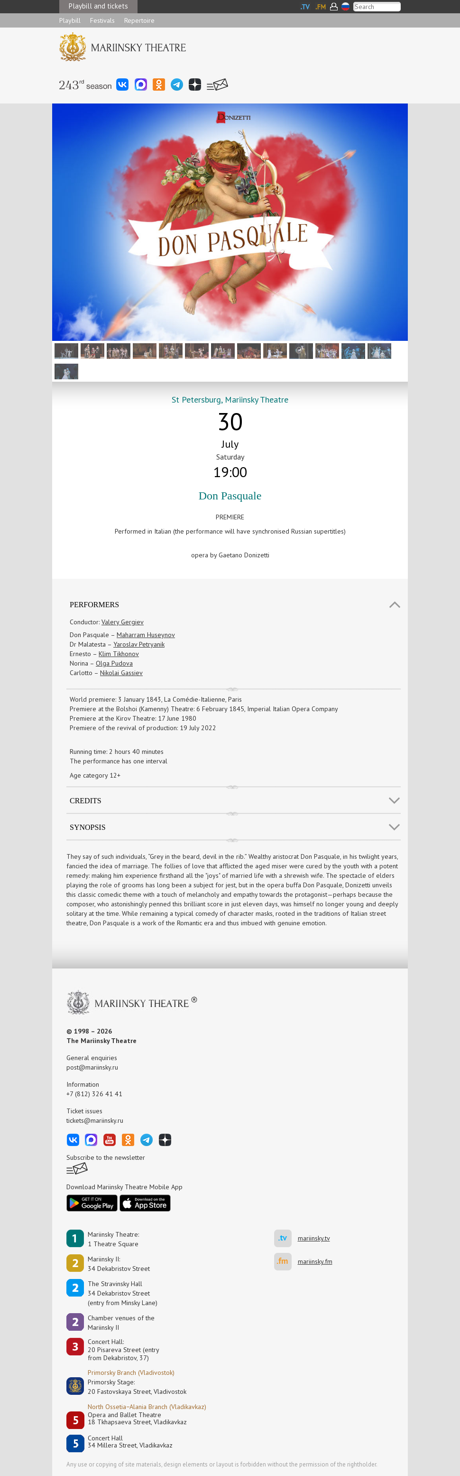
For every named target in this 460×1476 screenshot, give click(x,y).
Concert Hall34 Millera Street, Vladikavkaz (130, 1442)
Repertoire (139, 20)
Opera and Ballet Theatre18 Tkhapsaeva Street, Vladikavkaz (137, 1418)
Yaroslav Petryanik (139, 644)
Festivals (102, 20)
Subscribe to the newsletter (105, 1157)
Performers (94, 605)
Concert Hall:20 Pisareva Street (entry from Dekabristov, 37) (123, 1350)
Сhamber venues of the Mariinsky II (121, 1323)
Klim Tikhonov (119, 653)
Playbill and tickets (98, 5)
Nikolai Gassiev (121, 672)
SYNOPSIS (88, 827)
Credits (85, 801)
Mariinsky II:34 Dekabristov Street (119, 1264)
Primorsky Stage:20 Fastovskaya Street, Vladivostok (130, 1387)
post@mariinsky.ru (92, 1067)
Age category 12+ (95, 775)
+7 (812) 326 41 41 (94, 1094)
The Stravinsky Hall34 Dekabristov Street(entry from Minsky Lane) (122, 1293)
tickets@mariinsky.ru (94, 1120)
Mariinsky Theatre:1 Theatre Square (113, 1239)
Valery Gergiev (122, 622)
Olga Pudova (114, 663)
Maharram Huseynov (146, 634)
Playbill (70, 20)
